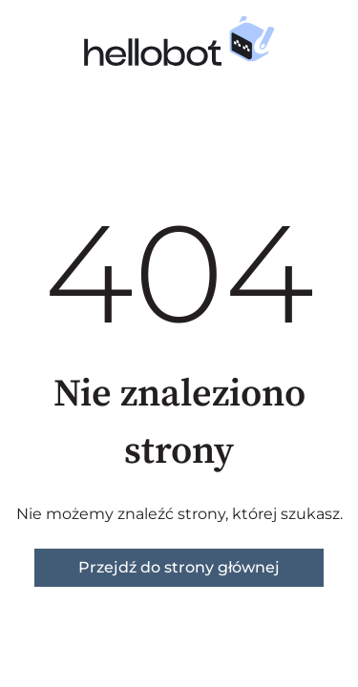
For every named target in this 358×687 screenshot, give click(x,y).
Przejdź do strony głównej (179, 567)
